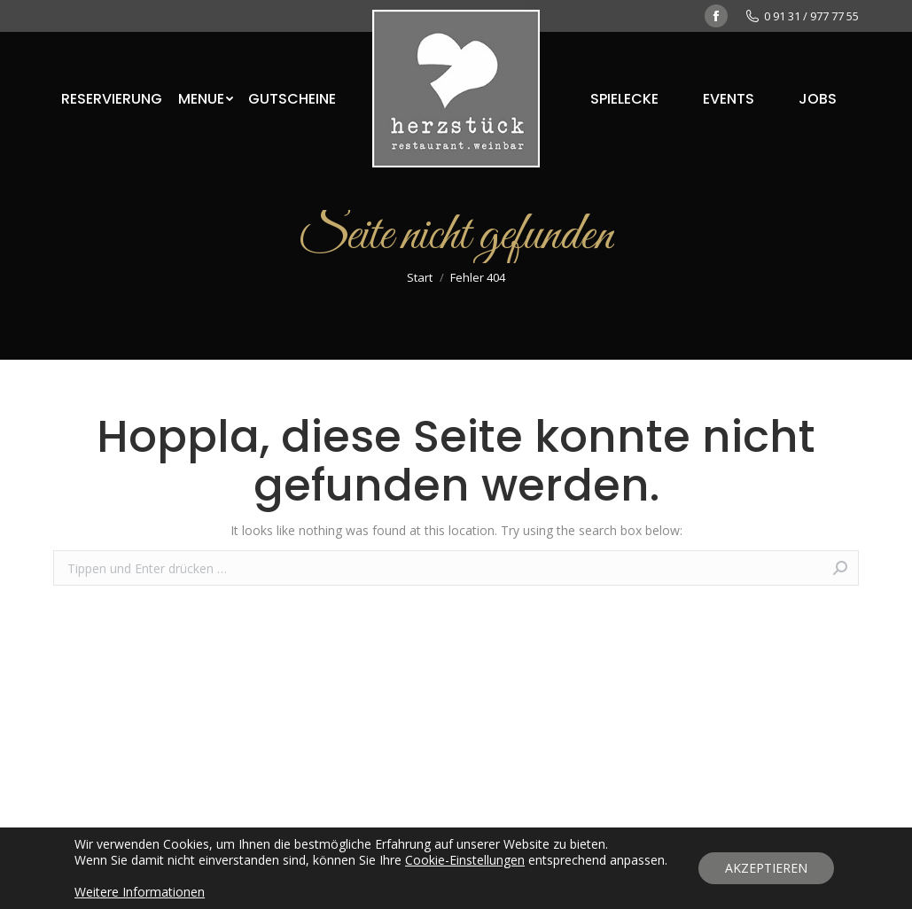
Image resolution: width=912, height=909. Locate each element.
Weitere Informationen (139, 891)
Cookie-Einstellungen (465, 860)
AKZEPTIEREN (766, 867)
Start (420, 277)
